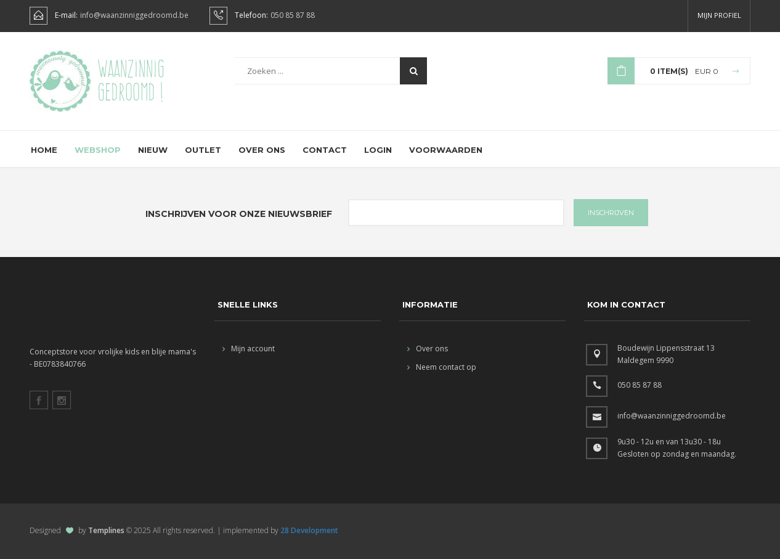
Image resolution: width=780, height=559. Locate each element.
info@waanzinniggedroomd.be (134, 15)
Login (378, 150)
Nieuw (153, 150)
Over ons (261, 150)
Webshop (98, 150)
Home (44, 150)
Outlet (203, 150)
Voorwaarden (445, 150)
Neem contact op (441, 367)
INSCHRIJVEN (611, 212)
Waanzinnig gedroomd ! (131, 80)
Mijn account (248, 348)
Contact (325, 150)
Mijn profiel (719, 15)
